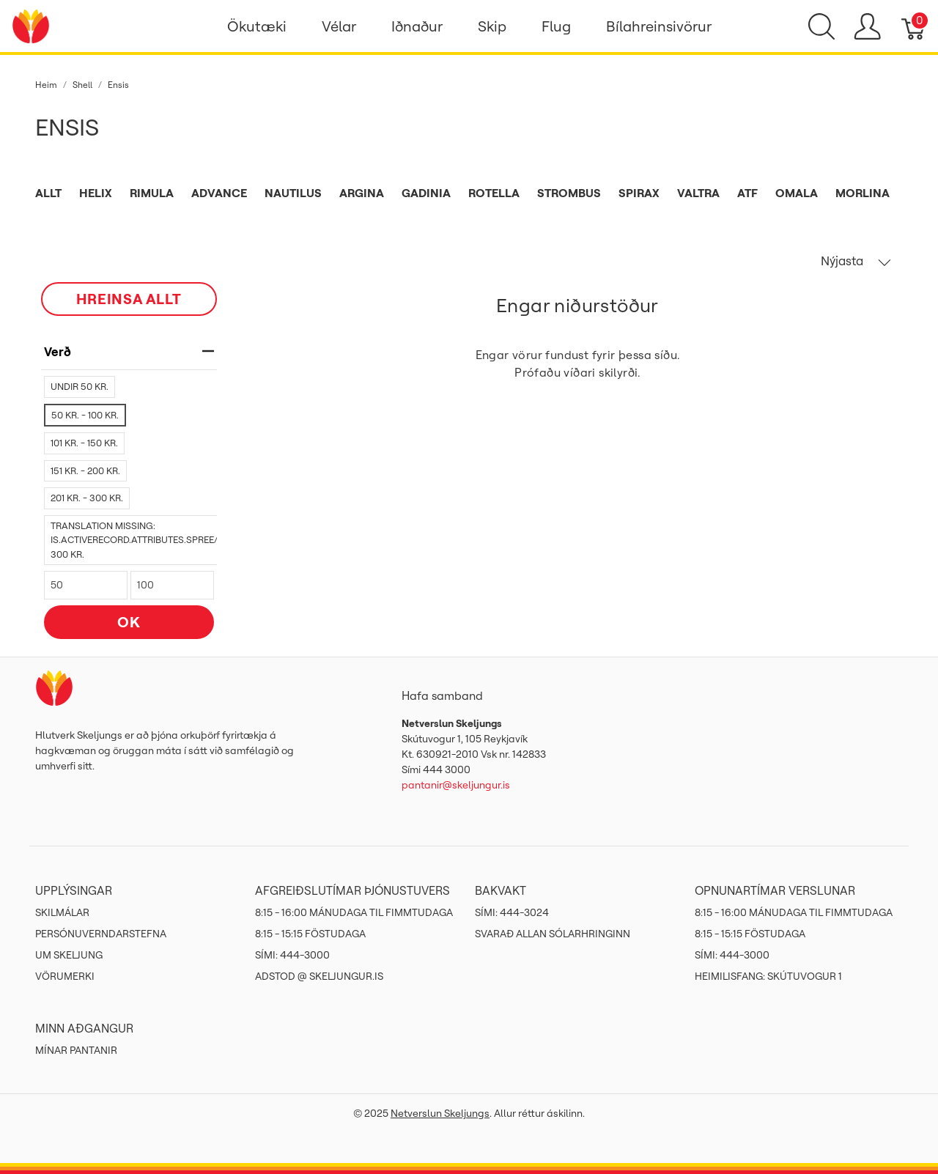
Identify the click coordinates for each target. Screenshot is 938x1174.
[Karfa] (914, 26)
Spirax (639, 192)
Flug (556, 26)
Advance (219, 192)
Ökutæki (257, 26)
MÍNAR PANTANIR (76, 1050)
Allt (48, 192)
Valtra (698, 192)
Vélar (339, 26)
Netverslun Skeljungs (440, 1113)
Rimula (152, 192)
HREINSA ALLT (129, 298)
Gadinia (426, 192)
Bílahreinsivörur (659, 26)
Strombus (569, 192)
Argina (361, 192)
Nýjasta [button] (856, 261)
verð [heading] (129, 351)
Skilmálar (62, 912)
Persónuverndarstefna (100, 933)
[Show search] (821, 26)
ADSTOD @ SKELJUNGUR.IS (319, 976)
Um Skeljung (69, 954)
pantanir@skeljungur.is (456, 784)
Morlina (862, 192)
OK (129, 622)
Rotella (494, 192)
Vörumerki (65, 976)
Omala (796, 192)
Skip (492, 26)
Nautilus (293, 192)
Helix (95, 192)
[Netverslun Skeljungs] (31, 25)
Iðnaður (417, 26)
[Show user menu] (867, 26)
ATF (747, 192)
